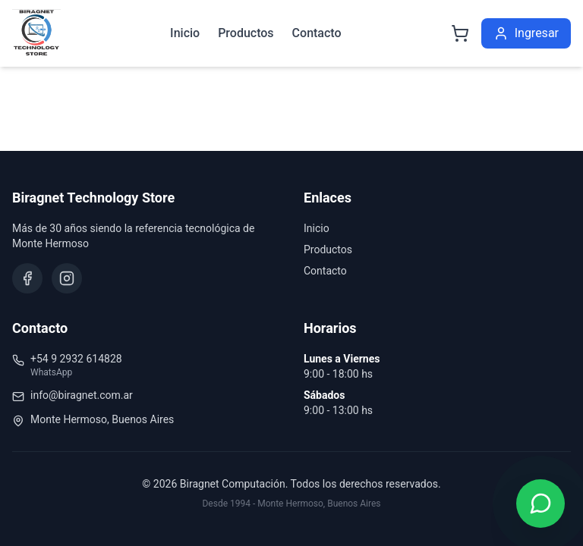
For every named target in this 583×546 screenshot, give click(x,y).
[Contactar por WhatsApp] (540, 503)
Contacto (317, 33)
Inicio (185, 33)
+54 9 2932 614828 (76, 359)
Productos (245, 33)
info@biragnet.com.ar (81, 395)
